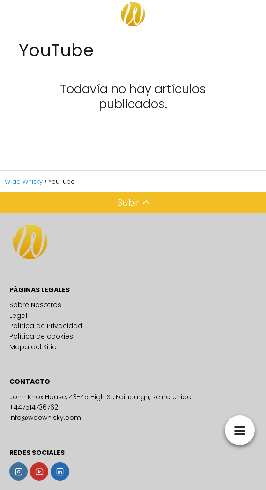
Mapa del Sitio (33, 347)
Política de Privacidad (45, 326)
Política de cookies (41, 336)
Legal (18, 315)
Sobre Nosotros (35, 305)
